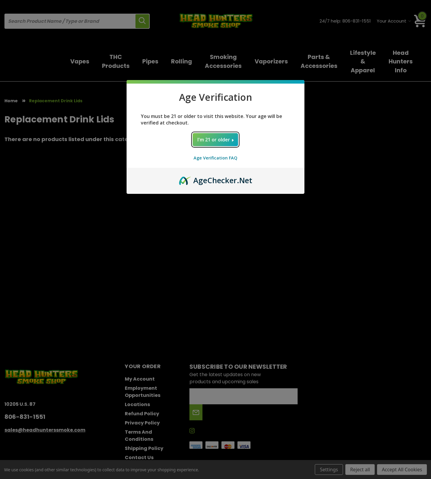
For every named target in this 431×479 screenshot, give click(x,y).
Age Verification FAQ (215, 158)
